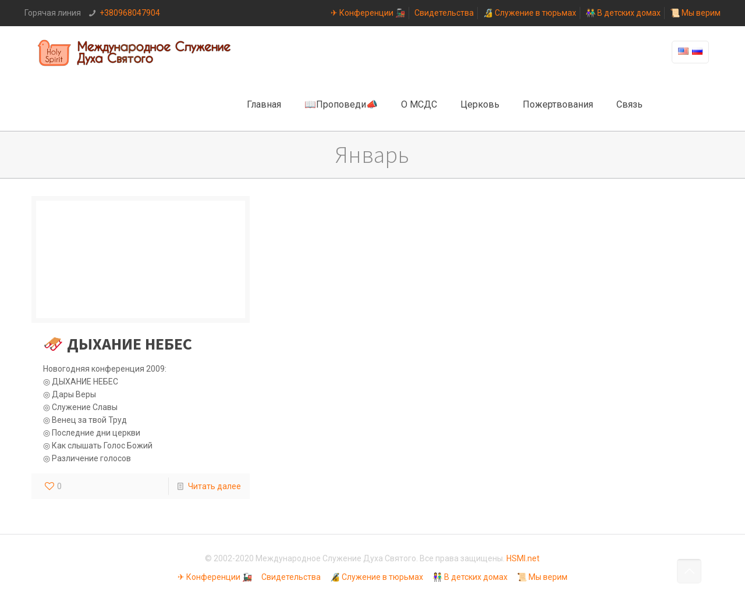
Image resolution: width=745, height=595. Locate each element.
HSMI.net (523, 558)
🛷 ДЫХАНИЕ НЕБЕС (117, 343)
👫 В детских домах (623, 12)
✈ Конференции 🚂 (368, 12)
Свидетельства (444, 12)
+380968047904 (130, 12)
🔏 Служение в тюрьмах (529, 12)
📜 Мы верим (695, 12)
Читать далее (214, 486)
